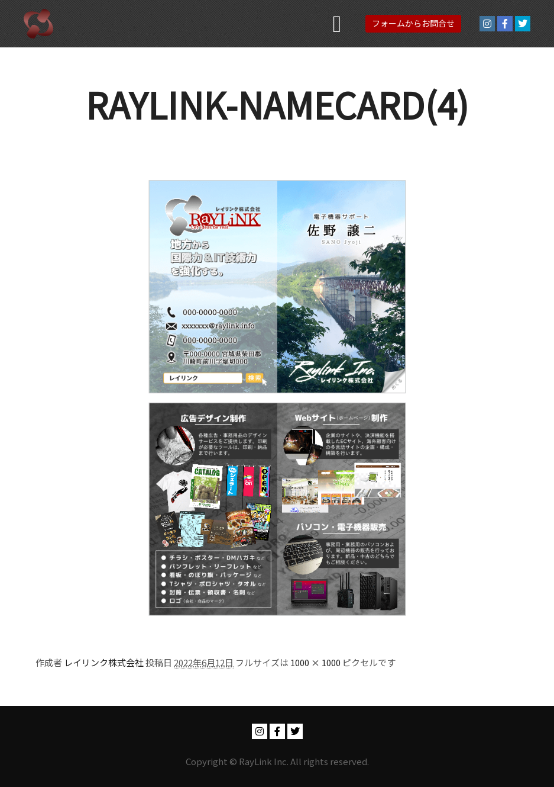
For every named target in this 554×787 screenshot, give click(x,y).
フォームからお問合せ (413, 23)
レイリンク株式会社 (104, 662)
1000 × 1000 (315, 662)
